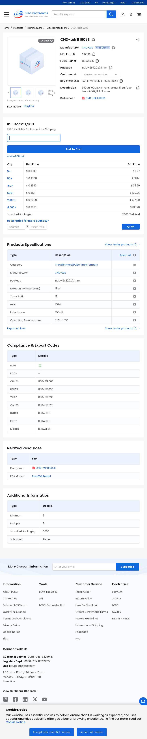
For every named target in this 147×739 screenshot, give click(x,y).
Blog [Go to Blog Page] (5, 638)
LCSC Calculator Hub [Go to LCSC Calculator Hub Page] (52, 605)
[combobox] (101, 74)
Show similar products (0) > (122, 244)
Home (6, 27)
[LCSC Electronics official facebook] (15, 700)
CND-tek (88, 47)
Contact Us (138, 2)
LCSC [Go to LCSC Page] (115, 605)
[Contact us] (143, 702)
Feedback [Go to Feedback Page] (81, 632)
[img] (15, 92)
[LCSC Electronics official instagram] (5, 700)
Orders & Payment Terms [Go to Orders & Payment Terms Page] (91, 612)
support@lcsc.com (23, 666)
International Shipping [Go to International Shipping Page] (89, 625)
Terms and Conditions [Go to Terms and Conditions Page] (17, 618)
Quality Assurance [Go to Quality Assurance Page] (14, 612)
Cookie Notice (15, 722)
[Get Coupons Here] (85, 2)
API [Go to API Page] (41, 598)
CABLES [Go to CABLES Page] (116, 612)
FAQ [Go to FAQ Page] (78, 638)
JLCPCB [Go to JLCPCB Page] (116, 598)
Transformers (34, 27)
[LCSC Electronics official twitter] (35, 700)
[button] (109, 2)
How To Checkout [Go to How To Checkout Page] (86, 605)
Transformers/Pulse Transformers (76, 265)
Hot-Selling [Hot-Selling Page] (69, 2)
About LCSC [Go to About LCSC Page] (10, 592)
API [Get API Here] (96, 2)
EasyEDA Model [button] (41, 476)
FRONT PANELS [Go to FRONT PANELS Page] (120, 618)
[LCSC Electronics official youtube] (44, 700)
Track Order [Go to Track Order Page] (82, 592)
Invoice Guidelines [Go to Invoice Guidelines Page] (86, 618)
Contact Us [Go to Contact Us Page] (10, 598)
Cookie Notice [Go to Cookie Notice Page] (11, 632)
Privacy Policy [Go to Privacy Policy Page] (11, 625)
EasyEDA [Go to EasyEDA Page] (117, 592)
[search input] (79, 14)
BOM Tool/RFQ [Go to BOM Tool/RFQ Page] (48, 592)
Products (18, 27)
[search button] (111, 14)
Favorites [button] (46, 41)
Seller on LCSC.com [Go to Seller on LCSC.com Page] (15, 605)
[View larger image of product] (31, 61)
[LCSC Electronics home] (31, 14)
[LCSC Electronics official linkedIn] (25, 700)
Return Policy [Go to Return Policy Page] (83, 598)
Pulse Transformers (56, 27)
